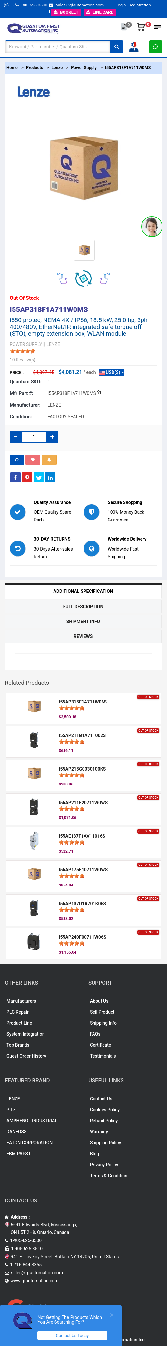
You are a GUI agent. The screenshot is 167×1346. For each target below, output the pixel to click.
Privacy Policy (104, 1164)
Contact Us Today (72, 1335)
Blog (94, 1153)
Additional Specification (83, 591)
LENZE (13, 1098)
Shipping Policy (105, 1142)
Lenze (57, 67)
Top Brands (17, 1044)
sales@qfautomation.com (76, 5)
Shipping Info (103, 1023)
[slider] (22, 351)
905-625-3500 (31, 5)
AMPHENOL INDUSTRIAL (31, 1120)
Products (34, 67)
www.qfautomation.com (34, 1280)
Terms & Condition (108, 1175)
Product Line (19, 1023)
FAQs (95, 1034)
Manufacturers (21, 1001)
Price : (17, 372)
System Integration (25, 1034)
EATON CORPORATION (29, 1142)
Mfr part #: (21, 393)
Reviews (83, 636)
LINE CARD (99, 12)
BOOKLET (66, 12)
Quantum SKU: (25, 382)
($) (9, 5)
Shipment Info (83, 621)
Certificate (100, 1044)
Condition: (21, 417)
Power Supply (84, 67)
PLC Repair (17, 1012)
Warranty (99, 1131)
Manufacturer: (25, 405)
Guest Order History (26, 1055)
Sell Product (102, 1012)
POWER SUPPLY (26, 344)
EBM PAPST (18, 1153)
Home (12, 67)
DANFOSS (16, 1131)
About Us (99, 1001)
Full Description (83, 606)
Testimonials (103, 1055)
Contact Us (101, 1098)
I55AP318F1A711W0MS (128, 67)
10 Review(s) (22, 359)
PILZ (11, 1109)
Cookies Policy (105, 1109)
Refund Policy (104, 1120)
